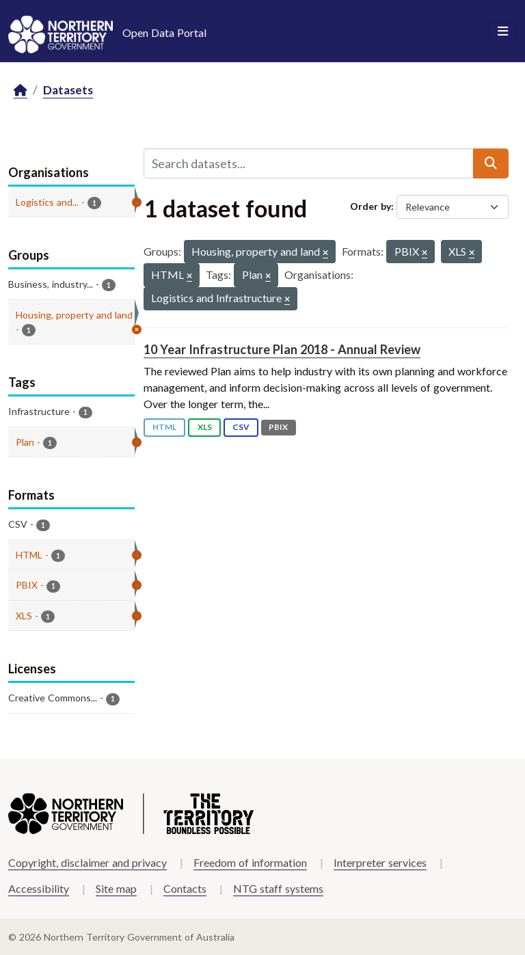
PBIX (278, 427)
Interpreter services (380, 862)
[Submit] (491, 163)
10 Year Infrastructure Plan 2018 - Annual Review (282, 349)
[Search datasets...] (309, 163)
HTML (164, 427)
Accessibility (38, 888)
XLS (205, 427)
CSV (241, 427)
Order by (370, 206)
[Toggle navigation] (503, 31)
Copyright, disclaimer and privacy (87, 862)
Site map (116, 888)
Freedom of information (250, 862)
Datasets (68, 90)
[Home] (20, 90)
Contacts (184, 888)
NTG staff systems (278, 888)
